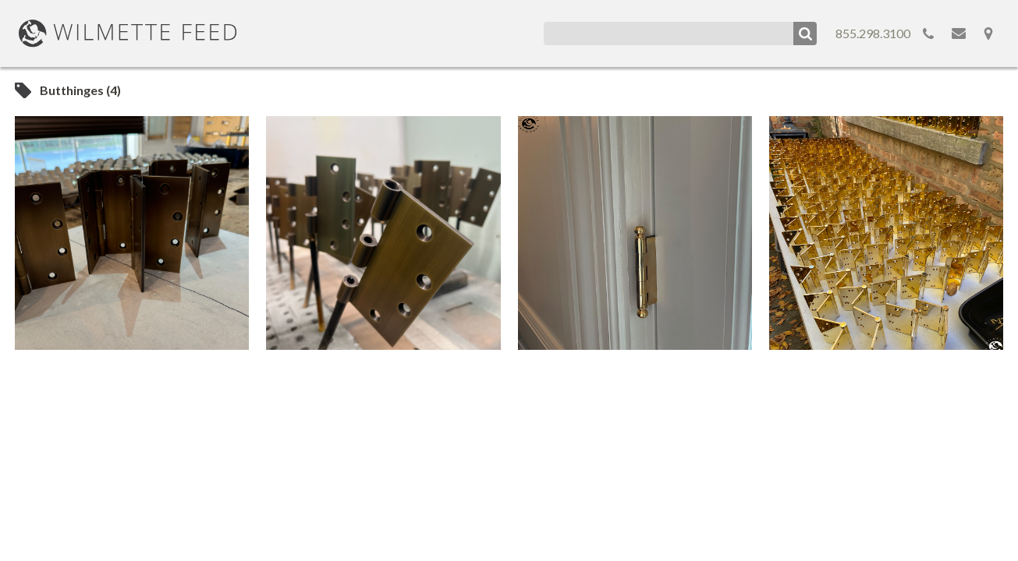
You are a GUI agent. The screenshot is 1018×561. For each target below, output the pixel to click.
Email (958, 33)
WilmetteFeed (128, 33)
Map (988, 33)
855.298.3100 (872, 33)
